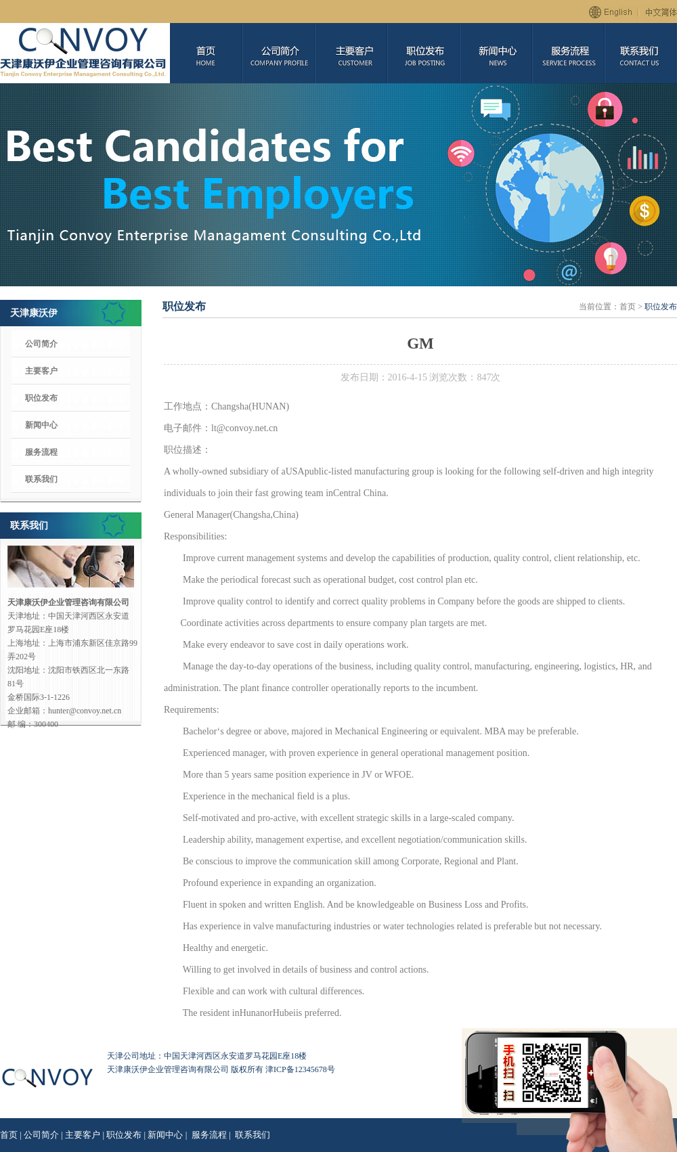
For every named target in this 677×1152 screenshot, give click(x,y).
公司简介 (41, 344)
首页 (9, 1135)
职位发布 (41, 398)
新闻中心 (41, 425)
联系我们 (41, 479)
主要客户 (41, 371)
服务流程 (41, 452)
